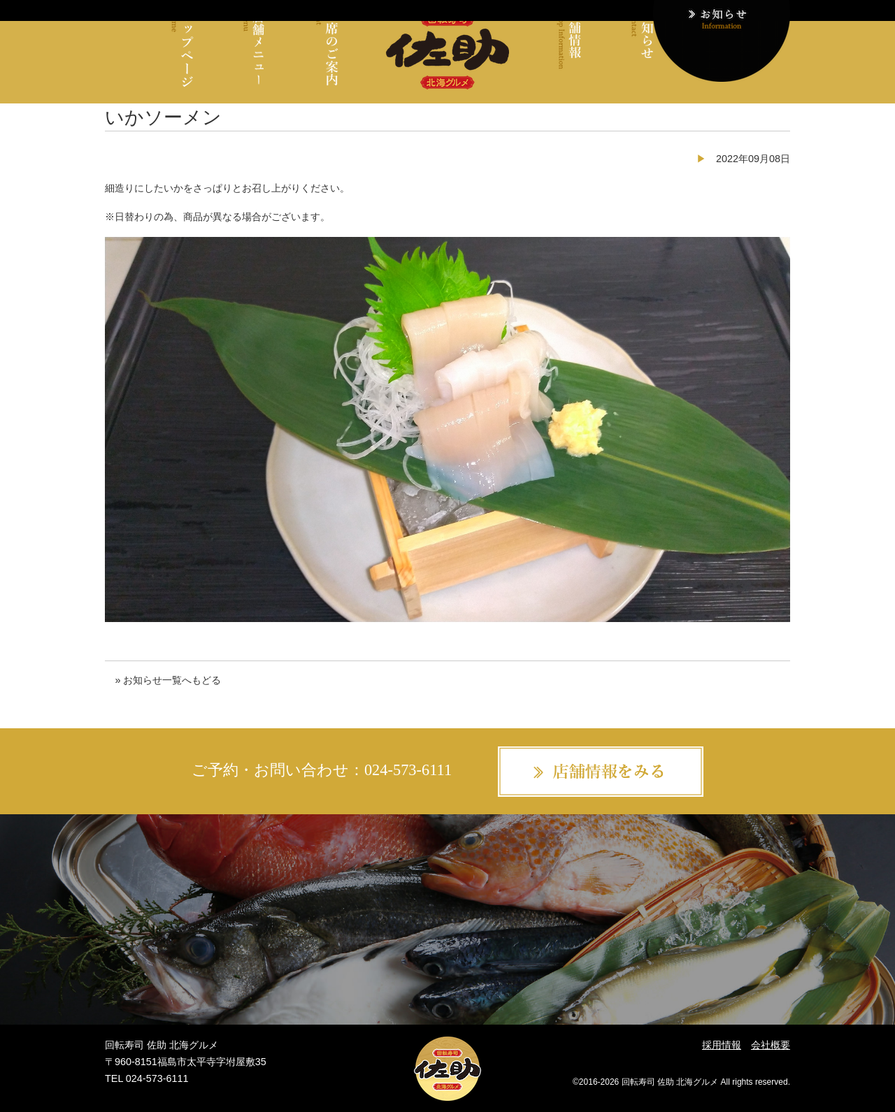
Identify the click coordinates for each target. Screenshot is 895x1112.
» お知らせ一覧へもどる (168, 680)
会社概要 (770, 1044)
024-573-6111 (408, 770)
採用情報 (721, 1044)
